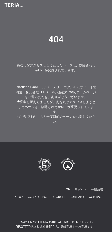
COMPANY (77, 197)
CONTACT (96, 197)
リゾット (81, 189)
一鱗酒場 (97, 189)
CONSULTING (37, 197)
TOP (67, 189)
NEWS (18, 197)
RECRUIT (58, 197)
